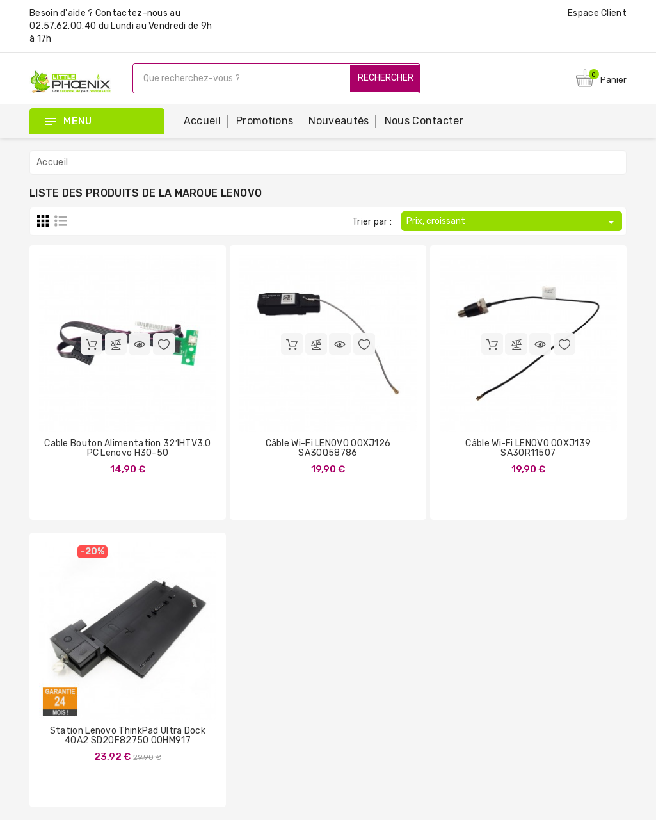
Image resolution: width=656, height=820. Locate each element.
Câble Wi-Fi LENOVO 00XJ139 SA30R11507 (528, 448)
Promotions (264, 121)
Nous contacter (424, 121)
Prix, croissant (512, 222)
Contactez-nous (131, 13)
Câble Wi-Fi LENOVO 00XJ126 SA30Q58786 (328, 448)
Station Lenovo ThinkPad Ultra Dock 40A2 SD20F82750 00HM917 (127, 735)
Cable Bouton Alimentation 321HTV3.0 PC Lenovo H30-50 (127, 448)
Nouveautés (338, 121)
